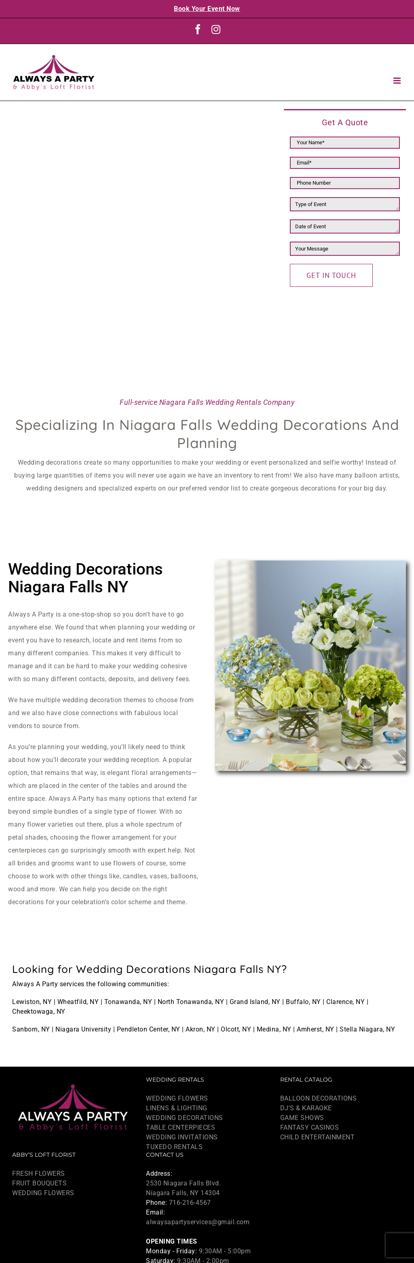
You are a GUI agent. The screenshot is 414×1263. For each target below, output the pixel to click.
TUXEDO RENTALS (174, 1147)
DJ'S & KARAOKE (306, 1108)
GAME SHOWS (302, 1118)
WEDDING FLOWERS (177, 1098)
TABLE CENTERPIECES (180, 1127)
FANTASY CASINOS (309, 1127)
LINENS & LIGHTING (176, 1108)
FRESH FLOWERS (38, 1173)
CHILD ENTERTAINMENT (317, 1137)
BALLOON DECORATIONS (318, 1098)
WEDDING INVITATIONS (182, 1137)
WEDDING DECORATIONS (184, 1118)
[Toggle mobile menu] (397, 80)
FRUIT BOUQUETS (39, 1183)
